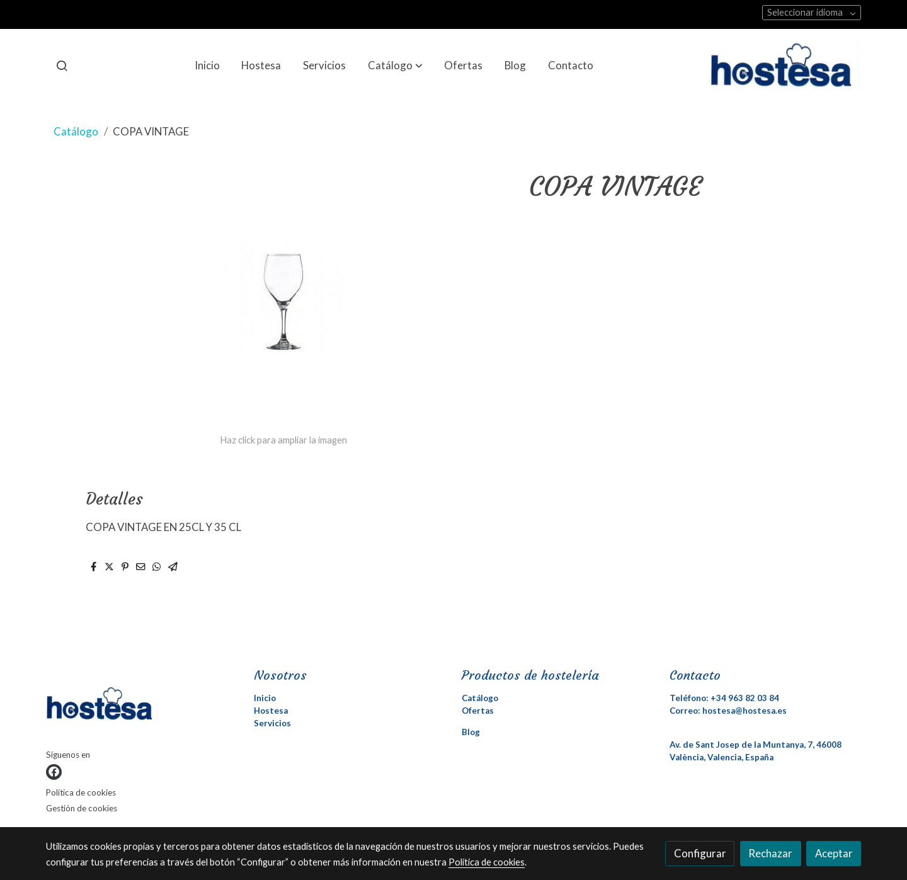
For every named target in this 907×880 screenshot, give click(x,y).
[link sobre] (142, 706)
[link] (785, 65)
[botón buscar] (61, 65)
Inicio (265, 698)
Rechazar (770, 853)
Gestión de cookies (81, 808)
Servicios (272, 723)
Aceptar (834, 853)
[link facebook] (54, 772)
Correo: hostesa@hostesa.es (728, 711)
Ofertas (478, 711)
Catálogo (76, 131)
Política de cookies (81, 792)
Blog (471, 732)
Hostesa (271, 711)
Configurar (700, 853)
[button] (395, 65)
